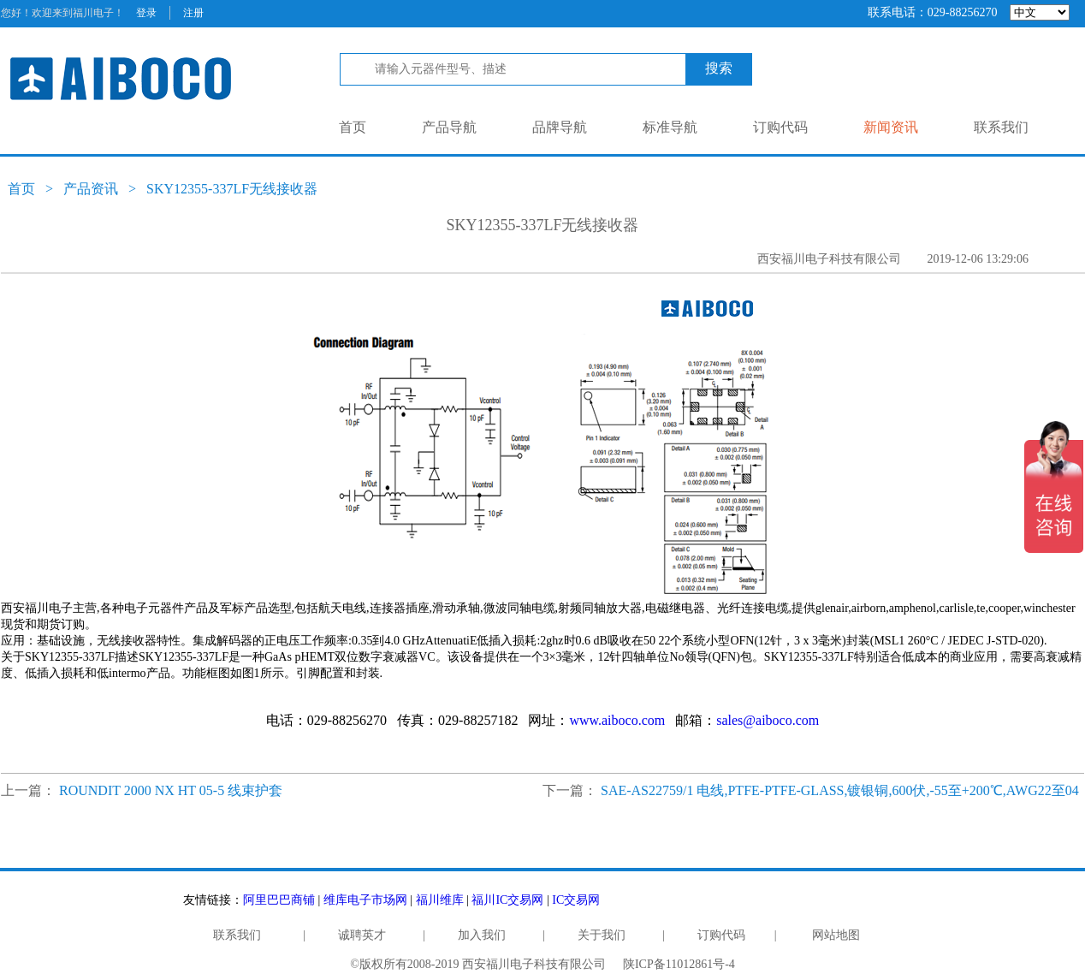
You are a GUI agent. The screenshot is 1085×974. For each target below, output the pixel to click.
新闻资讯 (890, 127)
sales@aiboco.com (767, 720)
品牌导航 (559, 127)
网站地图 (836, 935)
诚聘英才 (362, 935)
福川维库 (440, 900)
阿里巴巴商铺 (279, 900)
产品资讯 (90, 188)
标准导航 (670, 127)
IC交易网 (576, 900)
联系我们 (1001, 127)
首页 (352, 127)
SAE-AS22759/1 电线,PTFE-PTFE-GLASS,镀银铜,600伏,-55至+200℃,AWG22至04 (840, 790)
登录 (146, 13)
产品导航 (449, 127)
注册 (193, 13)
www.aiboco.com (617, 720)
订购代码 (780, 127)
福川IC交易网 (507, 900)
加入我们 (482, 935)
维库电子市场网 (365, 900)
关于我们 (602, 935)
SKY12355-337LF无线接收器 (231, 188)
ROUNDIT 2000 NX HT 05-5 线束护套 (170, 790)
